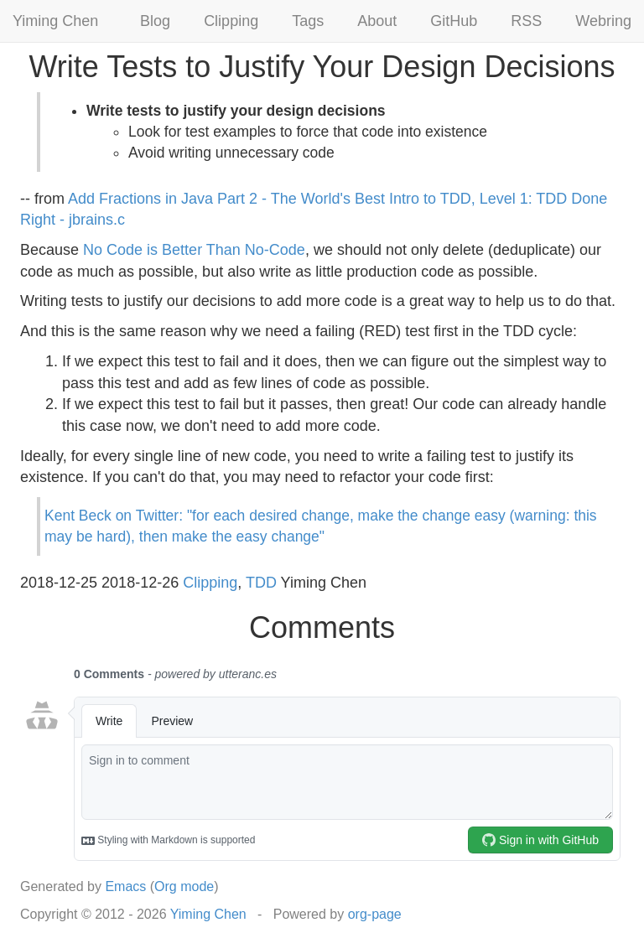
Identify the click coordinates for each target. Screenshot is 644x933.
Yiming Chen (55, 21)
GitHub (453, 21)
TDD (261, 582)
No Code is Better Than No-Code (194, 249)
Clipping (231, 21)
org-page (375, 914)
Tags (308, 21)
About (377, 21)
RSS (526, 21)
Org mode (184, 886)
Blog (155, 21)
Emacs (125, 886)
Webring (603, 21)
